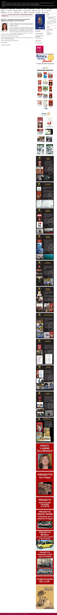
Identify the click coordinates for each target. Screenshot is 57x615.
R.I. (21, 12)
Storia (39, 10)
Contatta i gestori (49, 33)
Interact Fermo (31, 12)
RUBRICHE (3, 10)
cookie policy (36, 4)
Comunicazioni (48, 10)
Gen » (55, 16)
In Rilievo (38, 8)
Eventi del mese (19, 8)
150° (12, 12)
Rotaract (26, 12)
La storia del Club (31, 8)
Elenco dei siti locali (38, 42)
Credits (48, 31)
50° (9, 12)
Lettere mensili (44, 8)
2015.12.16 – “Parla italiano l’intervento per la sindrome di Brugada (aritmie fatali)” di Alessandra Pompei (15, 20)
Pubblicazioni (9, 10)
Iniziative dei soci (4, 12)
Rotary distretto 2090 (38, 38)
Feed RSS (48, 34)
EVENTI (48, 14)
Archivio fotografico (27, 10)
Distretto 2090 (17, 12)
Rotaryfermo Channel (17, 10)
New (43, 10)
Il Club (25, 8)
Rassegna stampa (4, 8)
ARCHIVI (48, 27)
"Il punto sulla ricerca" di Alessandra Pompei (20, 14)
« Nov (48, 16)
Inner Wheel (38, 12)
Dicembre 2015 (51, 17)
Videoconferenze (12, 8)
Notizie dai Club (45, 12)
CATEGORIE (37, 31)
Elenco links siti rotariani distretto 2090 (39, 36)
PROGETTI (51, 8)
